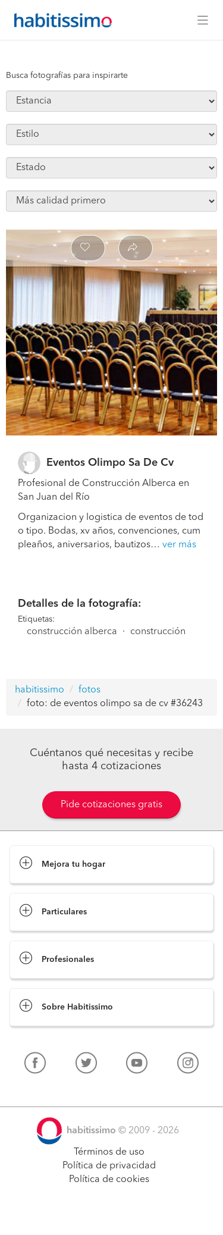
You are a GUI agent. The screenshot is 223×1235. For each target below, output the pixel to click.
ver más (179, 545)
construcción (158, 632)
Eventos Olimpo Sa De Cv (110, 462)
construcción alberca (72, 632)
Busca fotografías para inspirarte (67, 75)
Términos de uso (109, 1152)
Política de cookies (109, 1179)
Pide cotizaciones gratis (111, 805)
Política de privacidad (109, 1166)
